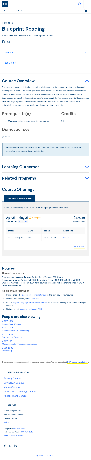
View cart (87, 11)
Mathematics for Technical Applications (19, 342)
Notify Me (9, 53)
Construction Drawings (12, 336)
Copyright (39, 455)
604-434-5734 (19, 429)
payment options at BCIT (31, 309)
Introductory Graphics (11, 322)
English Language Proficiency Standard (30, 302)
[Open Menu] (87, 4)
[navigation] (6, 4)
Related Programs (19, 178)
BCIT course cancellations (77, 362)
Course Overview (18, 80)
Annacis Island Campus (15, 395)
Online (66, 237)
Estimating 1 (7, 349)
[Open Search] (79, 4)
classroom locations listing (34, 295)
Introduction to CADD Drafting (15, 329)
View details (79, 246)
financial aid (33, 298)
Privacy (50, 455)
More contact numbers (13, 435)
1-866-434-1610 (26, 432)
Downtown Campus (14, 382)
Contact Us (10, 63)
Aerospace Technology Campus (20, 391)
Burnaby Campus (13, 378)
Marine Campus (12, 387)
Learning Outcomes (20, 166)
